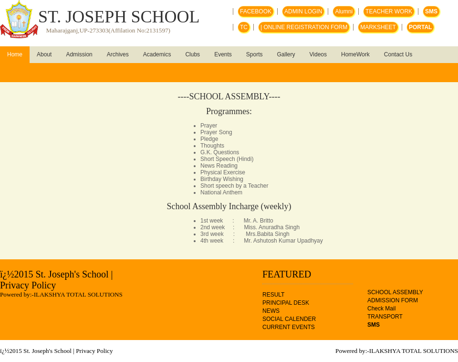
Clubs (192, 54)
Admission (79, 54)
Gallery (286, 54)
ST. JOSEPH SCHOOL (118, 16)
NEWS (271, 311)
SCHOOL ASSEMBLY (395, 292)
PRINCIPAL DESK (285, 302)
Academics (157, 54)
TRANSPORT (385, 316)
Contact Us (398, 54)
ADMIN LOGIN (303, 11)
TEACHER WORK (388, 11)
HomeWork (355, 54)
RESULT (273, 294)
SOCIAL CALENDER (289, 319)
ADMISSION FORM (392, 300)
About (44, 54)
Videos (318, 54)
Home (14, 54)
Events (223, 54)
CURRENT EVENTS (288, 327)
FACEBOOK (255, 11)
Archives (118, 54)
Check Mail (381, 308)
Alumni (344, 11)
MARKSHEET (378, 27)
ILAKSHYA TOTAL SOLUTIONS (78, 294)
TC (244, 27)
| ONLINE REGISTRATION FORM (303, 27)
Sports (254, 54)
